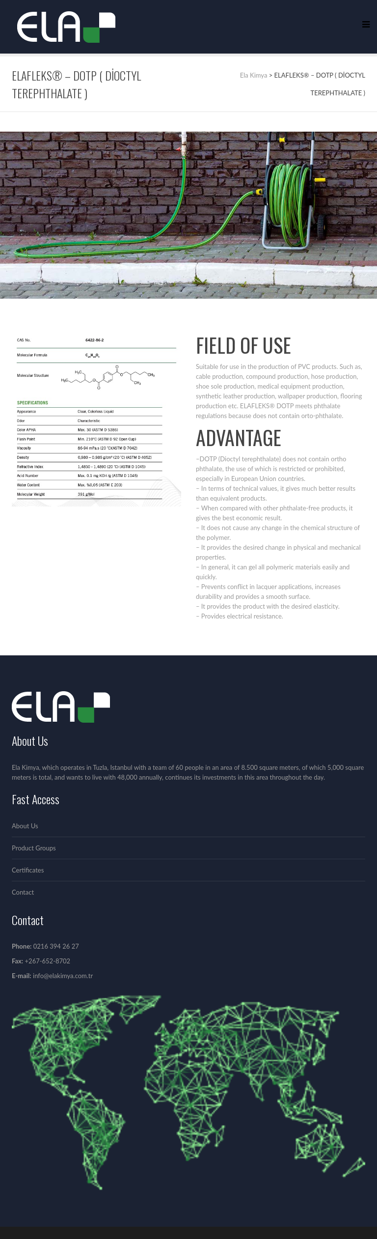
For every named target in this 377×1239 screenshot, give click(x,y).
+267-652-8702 (46, 961)
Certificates (28, 870)
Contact (23, 892)
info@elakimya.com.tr (63, 976)
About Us (25, 826)
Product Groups (34, 848)
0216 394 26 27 (56, 946)
